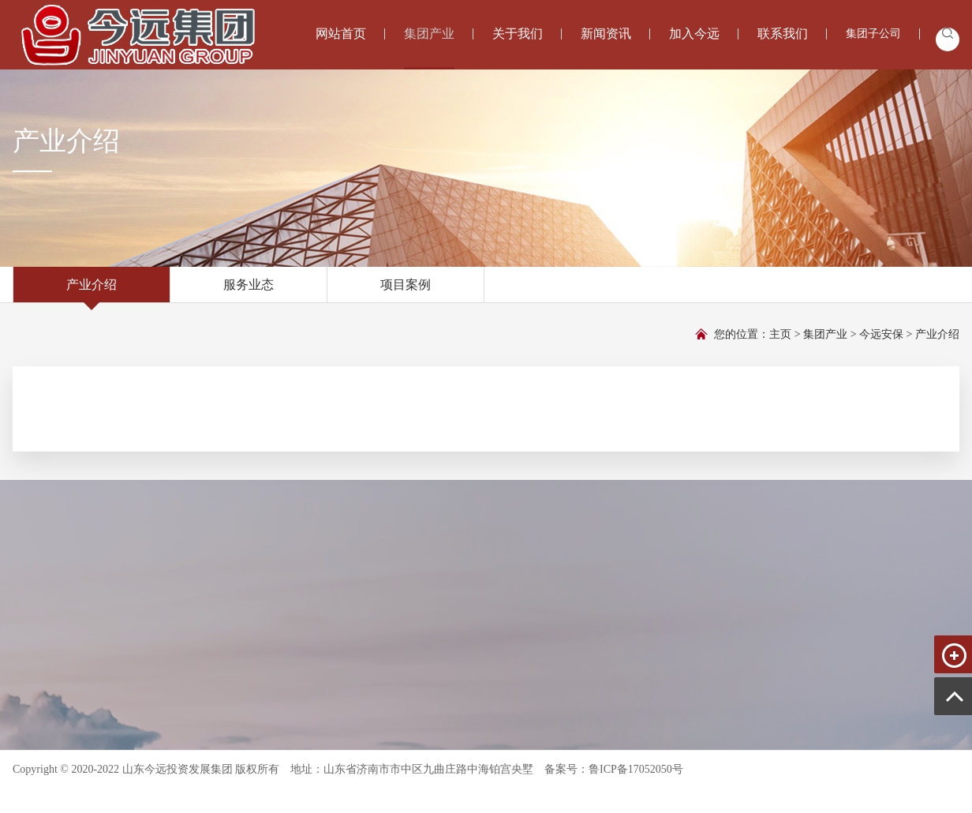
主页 (780, 334)
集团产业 (825, 334)
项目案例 (405, 290)
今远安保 (881, 334)
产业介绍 (91, 290)
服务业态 (248, 290)
